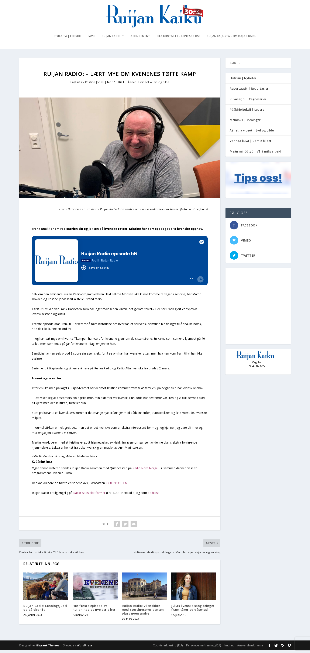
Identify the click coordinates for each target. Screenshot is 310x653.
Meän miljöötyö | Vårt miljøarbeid (255, 154)
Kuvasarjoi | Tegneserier (248, 102)
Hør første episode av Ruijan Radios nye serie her (94, 610)
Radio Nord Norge (145, 471)
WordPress (84, 648)
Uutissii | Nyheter (243, 81)
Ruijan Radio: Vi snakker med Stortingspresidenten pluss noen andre (143, 612)
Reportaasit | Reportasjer (249, 91)
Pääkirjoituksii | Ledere (247, 112)
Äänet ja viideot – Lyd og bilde (148, 85)
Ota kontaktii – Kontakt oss (178, 39)
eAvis (91, 39)
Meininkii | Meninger (245, 123)
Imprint (229, 648)
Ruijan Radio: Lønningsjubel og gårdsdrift (45, 610)
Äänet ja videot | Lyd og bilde (252, 133)
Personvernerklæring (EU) (203, 648)
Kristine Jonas (94, 85)
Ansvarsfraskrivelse (250, 648)
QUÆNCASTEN (116, 485)
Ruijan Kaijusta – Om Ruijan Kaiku (231, 39)
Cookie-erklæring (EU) (168, 648)
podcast (153, 495)
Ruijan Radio (111, 39)
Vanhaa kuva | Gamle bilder (250, 143)
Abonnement (140, 39)
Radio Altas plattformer (89, 495)
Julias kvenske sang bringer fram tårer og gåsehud (192, 610)
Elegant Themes (47, 648)
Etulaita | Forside (67, 39)
